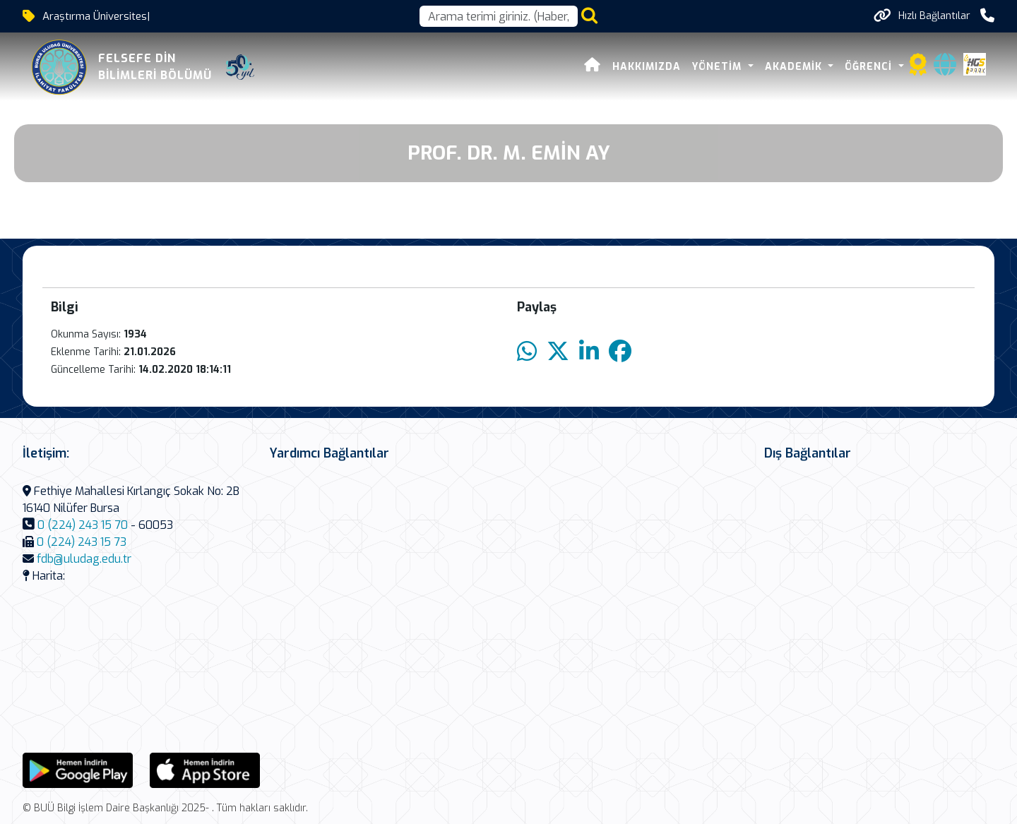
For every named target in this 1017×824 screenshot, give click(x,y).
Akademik (795, 66)
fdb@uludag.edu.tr (84, 558)
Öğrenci (870, 66)
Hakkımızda (646, 66)
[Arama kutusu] (499, 16)
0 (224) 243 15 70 (82, 525)
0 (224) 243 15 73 (81, 542)
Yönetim (718, 66)
